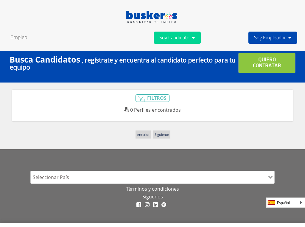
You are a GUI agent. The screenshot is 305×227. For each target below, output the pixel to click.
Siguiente (162, 134)
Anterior (143, 134)
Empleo (18, 37)
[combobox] (152, 177)
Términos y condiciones (152, 189)
